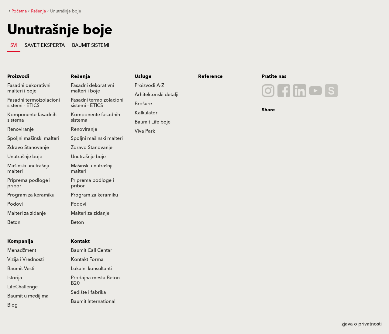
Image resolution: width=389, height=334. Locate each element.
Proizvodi (18, 76)
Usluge (143, 76)
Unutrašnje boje (24, 156)
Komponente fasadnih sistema (32, 117)
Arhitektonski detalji (156, 94)
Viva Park (145, 131)
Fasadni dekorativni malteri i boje (28, 88)
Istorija (14, 277)
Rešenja (80, 76)
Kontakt (80, 241)
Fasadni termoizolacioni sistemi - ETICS (33, 103)
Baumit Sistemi (90, 45)
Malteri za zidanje (26, 213)
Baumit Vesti (20, 268)
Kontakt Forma (87, 259)
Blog (12, 305)
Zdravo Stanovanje (28, 147)
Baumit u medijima (28, 296)
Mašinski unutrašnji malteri (28, 169)
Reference (210, 76)
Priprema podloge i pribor (28, 183)
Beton (13, 222)
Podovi (15, 204)
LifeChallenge (22, 287)
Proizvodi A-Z (149, 85)
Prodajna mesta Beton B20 (95, 280)
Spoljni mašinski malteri (33, 138)
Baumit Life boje (152, 122)
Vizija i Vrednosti (25, 259)
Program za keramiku (30, 195)
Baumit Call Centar (91, 250)
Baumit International (93, 301)
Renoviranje (20, 129)
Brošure (143, 103)
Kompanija (20, 241)
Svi (13, 45)
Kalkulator (146, 113)
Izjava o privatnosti (361, 324)
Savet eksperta (45, 45)
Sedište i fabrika (88, 292)
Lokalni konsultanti (91, 268)
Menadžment (21, 250)
